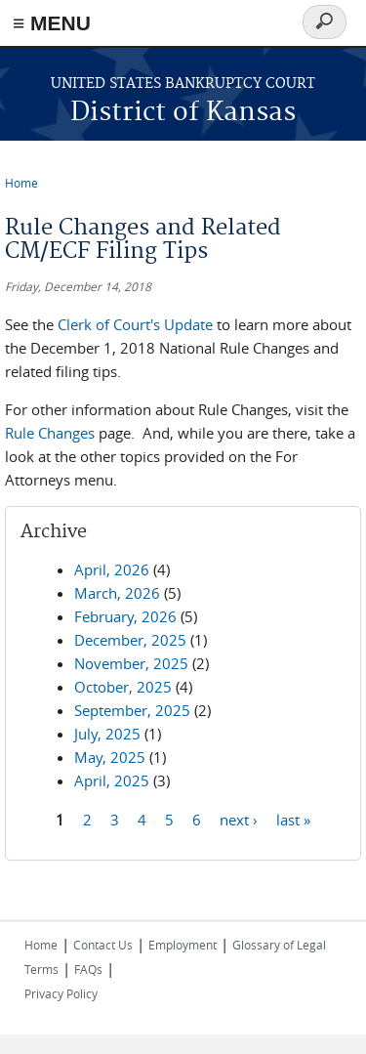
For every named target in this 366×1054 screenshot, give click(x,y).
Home (21, 182)
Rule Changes (50, 433)
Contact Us (103, 944)
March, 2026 (117, 593)
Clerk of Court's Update (135, 324)
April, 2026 (111, 569)
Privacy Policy (61, 993)
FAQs (88, 969)
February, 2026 (125, 616)
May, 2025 (109, 757)
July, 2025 (107, 733)
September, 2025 (132, 710)
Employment (182, 944)
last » (293, 818)
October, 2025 (123, 686)
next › (239, 818)
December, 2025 (130, 640)
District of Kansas (183, 113)
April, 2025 (111, 780)
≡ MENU (52, 23)
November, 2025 (131, 663)
